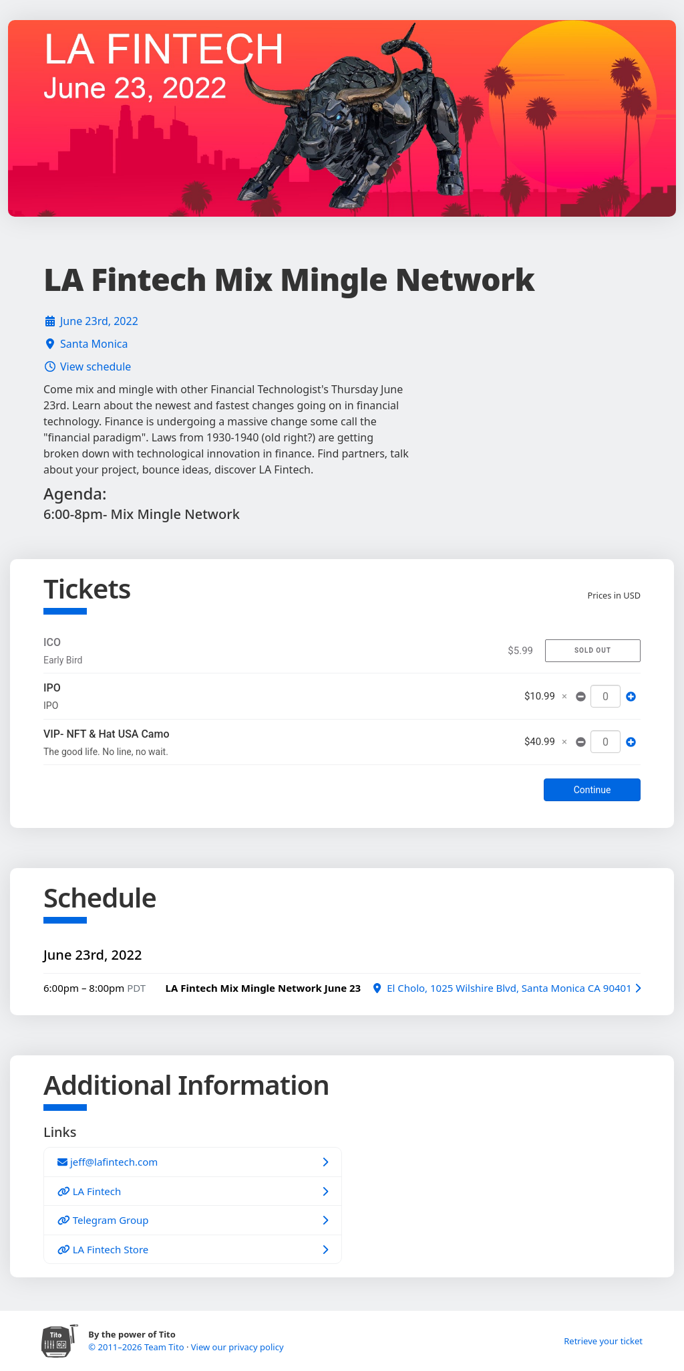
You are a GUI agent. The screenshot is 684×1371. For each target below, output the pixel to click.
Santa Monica (94, 343)
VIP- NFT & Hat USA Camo (106, 734)
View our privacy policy (237, 1347)
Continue (592, 789)
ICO (52, 642)
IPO (52, 687)
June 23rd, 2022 (99, 321)
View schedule (95, 366)
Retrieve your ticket (603, 1341)
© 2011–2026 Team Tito (137, 1347)
